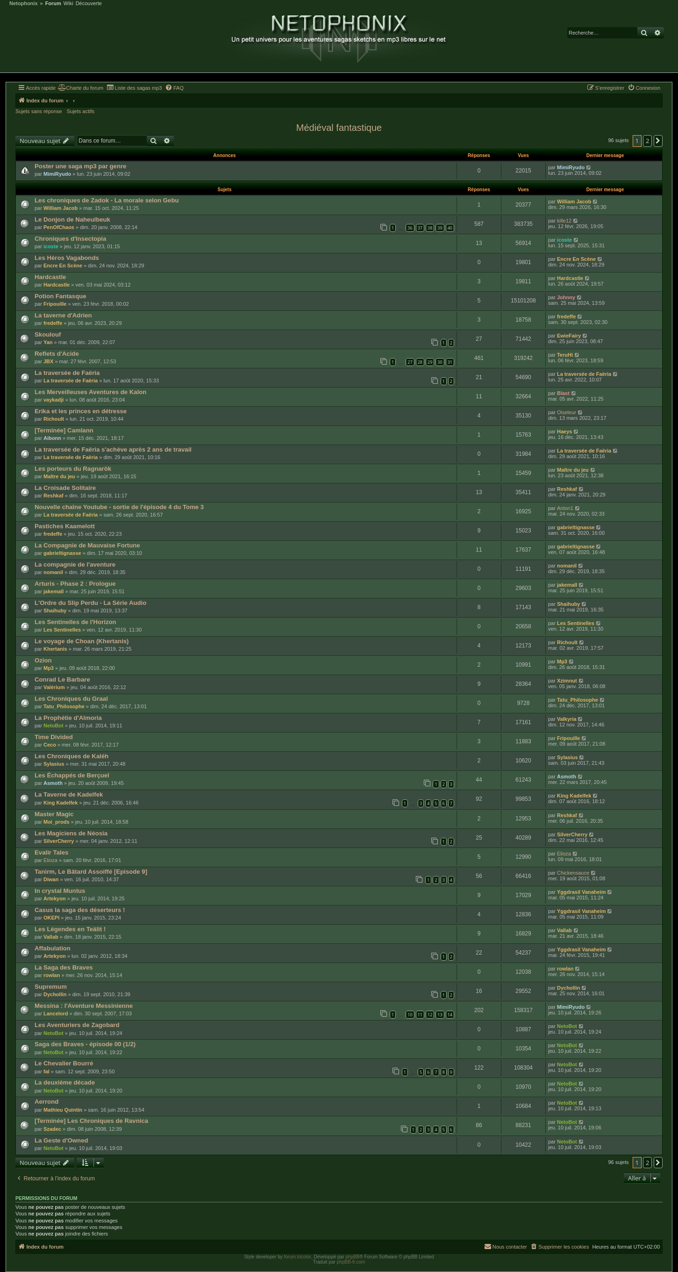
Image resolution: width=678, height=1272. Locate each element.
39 (439, 228)
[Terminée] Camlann (64, 430)
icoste (50, 246)
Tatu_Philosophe (64, 706)
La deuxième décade (65, 1082)
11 (420, 1015)
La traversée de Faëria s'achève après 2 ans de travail (113, 449)
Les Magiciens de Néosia (71, 833)
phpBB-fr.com (351, 1262)
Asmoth (53, 783)
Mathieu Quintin (62, 1110)
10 (409, 1015)
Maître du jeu (59, 476)
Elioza (50, 860)
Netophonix (23, 3)
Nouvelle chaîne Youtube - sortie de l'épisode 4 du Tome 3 (119, 506)
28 (420, 362)
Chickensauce (573, 873)
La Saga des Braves (64, 967)
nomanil (53, 572)
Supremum (51, 986)
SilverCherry (58, 841)
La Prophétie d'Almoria (68, 717)
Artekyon (54, 898)
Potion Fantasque (60, 296)
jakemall (53, 591)
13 (439, 1015)
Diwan (50, 879)
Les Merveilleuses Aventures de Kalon (90, 391)
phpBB (352, 1256)
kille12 (564, 220)
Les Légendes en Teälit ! (70, 929)
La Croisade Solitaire (65, 487)
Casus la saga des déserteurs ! (80, 909)
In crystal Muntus (60, 890)
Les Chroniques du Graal (71, 698)
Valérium (54, 687)
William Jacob (60, 208)
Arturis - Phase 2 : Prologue (75, 583)
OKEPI (51, 917)
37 (420, 228)
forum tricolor (297, 1256)
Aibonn (52, 438)
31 (450, 362)
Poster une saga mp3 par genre (80, 166)
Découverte (89, 3)
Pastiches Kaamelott (65, 526)
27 (409, 362)
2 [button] (647, 141)
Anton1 (565, 508)
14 (450, 1015)
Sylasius (53, 764)
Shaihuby (55, 610)
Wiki (68, 3)
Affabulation (53, 948)
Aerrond (46, 1101)
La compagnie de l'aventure (75, 564)
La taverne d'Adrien (63, 315)
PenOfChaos (58, 227)
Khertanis (55, 649)
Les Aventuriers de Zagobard (77, 1024)
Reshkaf (53, 495)
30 (439, 362)
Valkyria (567, 719)
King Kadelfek (60, 802)
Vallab (50, 937)
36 (409, 228)
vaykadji (53, 399)
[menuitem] (80, 87)
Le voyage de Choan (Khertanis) (82, 641)
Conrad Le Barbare (62, 679)
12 (430, 1015)
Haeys (564, 431)
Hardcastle (50, 276)
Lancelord (55, 1013)
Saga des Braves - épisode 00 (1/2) (85, 1044)
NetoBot (53, 725)
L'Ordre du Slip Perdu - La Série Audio (90, 602)
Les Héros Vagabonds (67, 257)
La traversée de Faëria (67, 372)
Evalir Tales (51, 852)
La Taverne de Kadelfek (69, 794)
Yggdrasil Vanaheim (581, 892)
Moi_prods (56, 822)
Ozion (43, 660)
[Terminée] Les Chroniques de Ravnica (91, 1120)
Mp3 (48, 668)
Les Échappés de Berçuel (72, 775)
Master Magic (54, 814)
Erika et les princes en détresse (81, 411)
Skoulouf (48, 334)
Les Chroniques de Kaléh (71, 756)
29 (430, 362)
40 (450, 228)
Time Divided (54, 736)
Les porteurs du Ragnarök (73, 468)
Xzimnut (567, 680)
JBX (48, 361)
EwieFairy (569, 335)
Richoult (53, 419)
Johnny (566, 297)
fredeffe (52, 323)
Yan (48, 342)
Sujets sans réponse (38, 111)
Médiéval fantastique (339, 127)
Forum (53, 3)
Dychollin (55, 994)
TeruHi (565, 355)
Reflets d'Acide (57, 353)
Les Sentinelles (62, 629)
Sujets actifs (80, 111)
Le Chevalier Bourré (64, 1063)
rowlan (51, 975)
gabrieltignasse (576, 527)
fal (46, 1071)
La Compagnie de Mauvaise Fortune (87, 545)
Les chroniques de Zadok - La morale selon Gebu (107, 200)
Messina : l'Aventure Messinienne (84, 1005)
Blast (563, 393)
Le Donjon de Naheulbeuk (72, 219)
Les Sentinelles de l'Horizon (75, 621)
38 (430, 228)
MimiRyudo (57, 174)
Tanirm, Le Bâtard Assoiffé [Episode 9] (91, 871)
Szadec (52, 1129)
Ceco (49, 744)
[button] (658, 140)
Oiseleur (566, 412)
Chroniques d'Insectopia (70, 238)
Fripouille (55, 304)
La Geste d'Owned (61, 1140)
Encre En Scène (62, 265)
